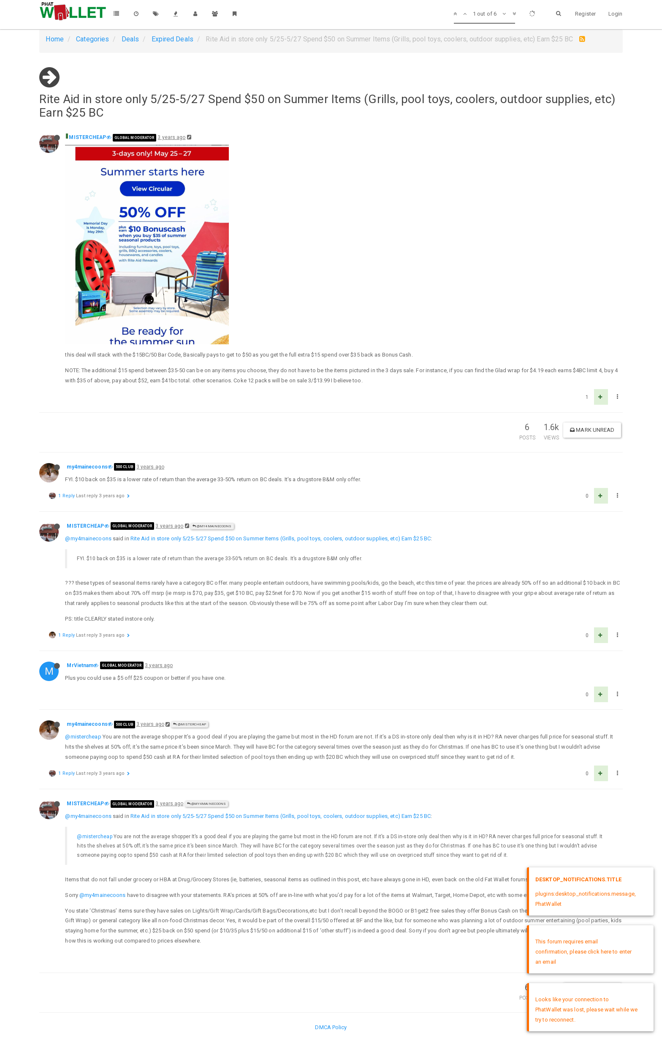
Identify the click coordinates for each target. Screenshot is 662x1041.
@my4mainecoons (212, 526)
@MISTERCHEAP (189, 724)
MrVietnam (80, 665)
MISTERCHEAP (87, 137)
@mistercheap (83, 736)
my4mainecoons (87, 467)
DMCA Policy (331, 1027)
